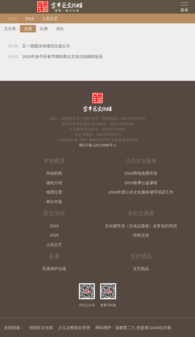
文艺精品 (141, 268)
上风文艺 (50, 18)
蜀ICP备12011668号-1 (97, 145)
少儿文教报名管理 (74, 327)
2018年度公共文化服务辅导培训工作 (140, 192)
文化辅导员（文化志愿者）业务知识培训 (141, 226)
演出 (60, 28)
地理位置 (54, 192)
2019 (12, 18)
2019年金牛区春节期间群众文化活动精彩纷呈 (55, 56)
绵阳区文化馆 (41, 327)
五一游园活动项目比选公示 (39, 46)
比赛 (44, 28)
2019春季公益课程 (140, 182)
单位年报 (54, 201)
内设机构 (54, 173)
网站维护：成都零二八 (115, 327)
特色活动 (141, 235)
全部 (28, 28)
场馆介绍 (54, 182)
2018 (29, 18)
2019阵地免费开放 (140, 173)
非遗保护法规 (54, 268)
